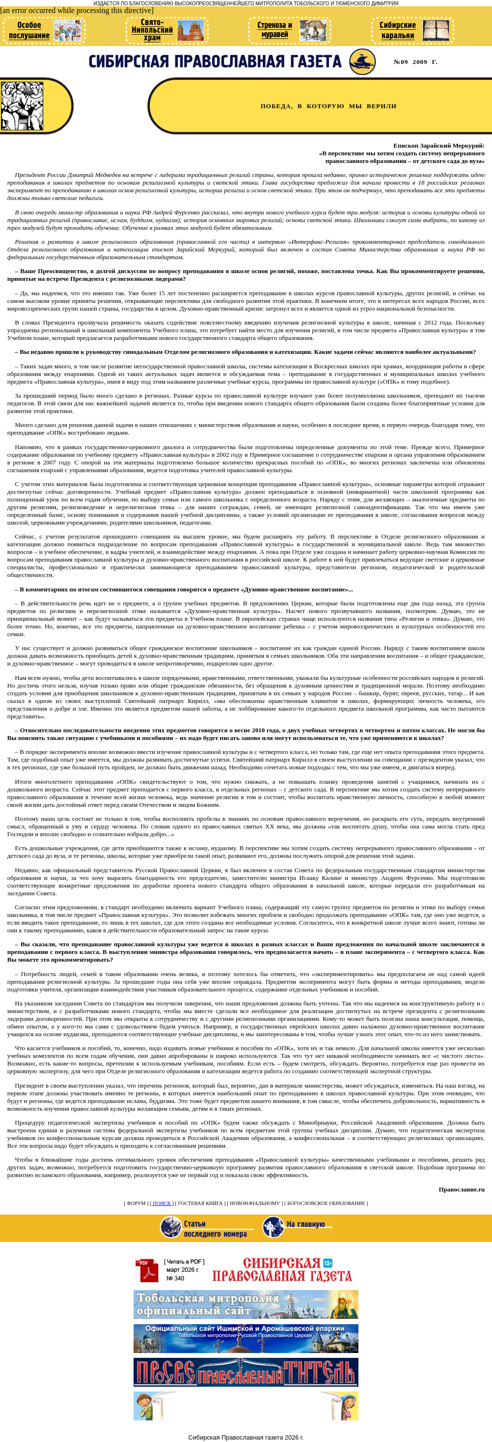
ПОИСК (161, 1203)
